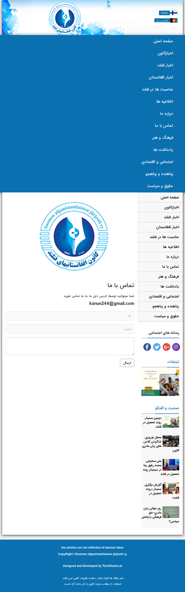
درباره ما (166, 114)
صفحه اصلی (163, 41)
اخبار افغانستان (161, 77)
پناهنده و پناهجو (159, 174)
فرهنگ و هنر (162, 138)
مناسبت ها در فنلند (157, 89)
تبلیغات (173, 362)
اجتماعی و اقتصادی (157, 162)
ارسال (127, 363)
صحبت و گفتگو (167, 408)
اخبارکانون (165, 53)
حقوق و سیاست (160, 186)
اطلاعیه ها (164, 102)
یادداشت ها (163, 150)
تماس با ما (164, 126)
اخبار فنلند (165, 65)
